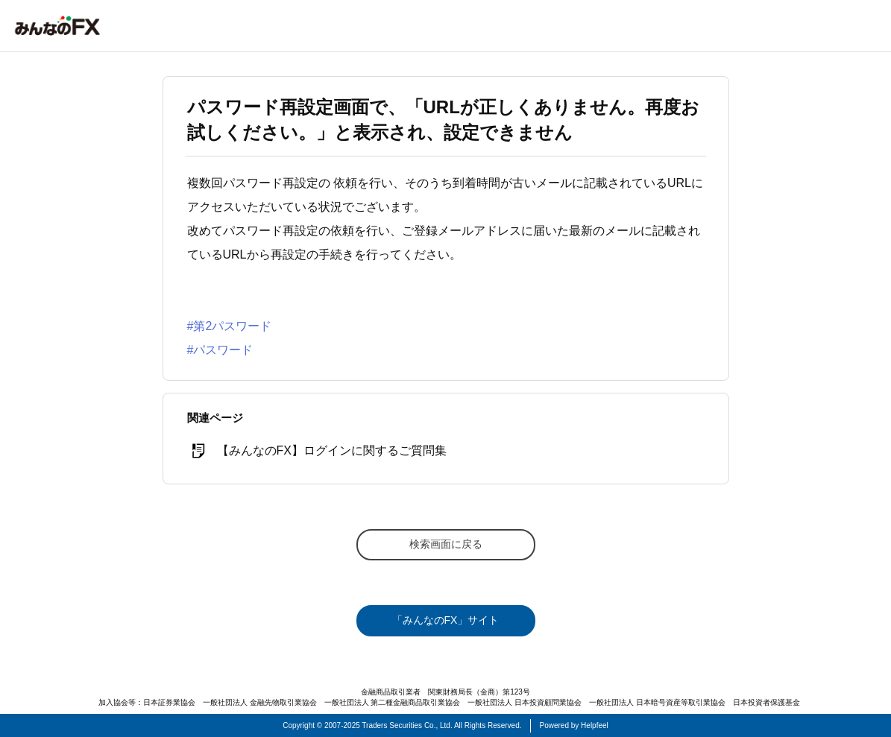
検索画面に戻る (445, 544)
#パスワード (220, 350)
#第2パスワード (229, 326)
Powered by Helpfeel (574, 725)
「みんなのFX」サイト (446, 620)
